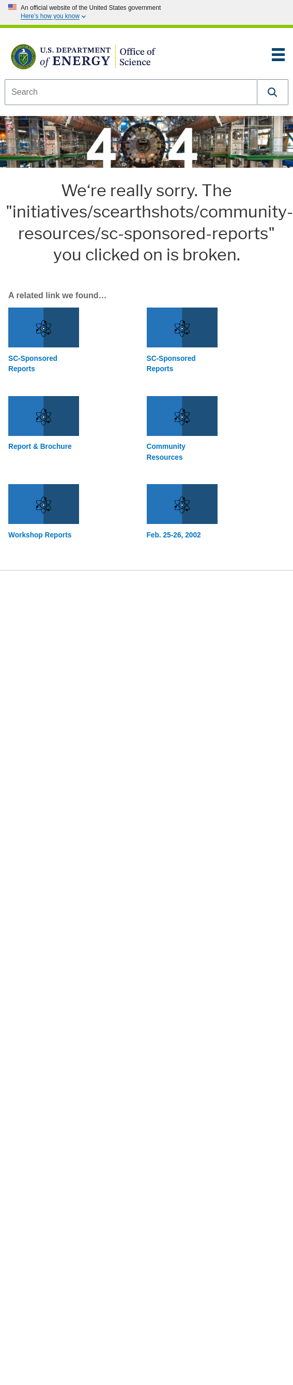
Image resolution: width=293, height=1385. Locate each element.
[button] (272, 92)
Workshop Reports (39, 535)
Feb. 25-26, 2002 (174, 535)
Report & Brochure (40, 446)
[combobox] (131, 92)
